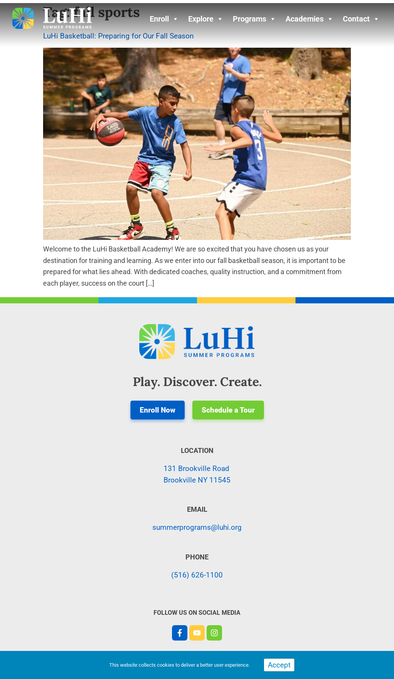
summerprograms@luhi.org (197, 527)
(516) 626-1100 (197, 575)
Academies (309, 19)
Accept (279, 665)
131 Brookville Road (196, 468)
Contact (361, 19)
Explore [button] (206, 19)
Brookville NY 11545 (197, 480)
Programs (254, 19)
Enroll (164, 19)
